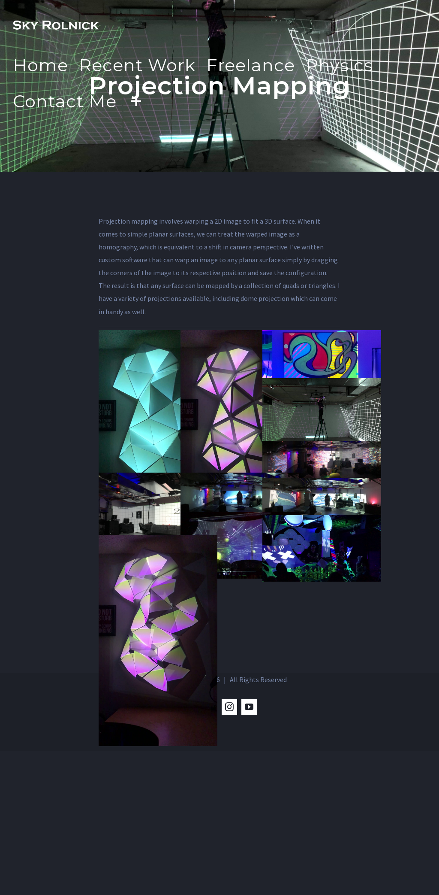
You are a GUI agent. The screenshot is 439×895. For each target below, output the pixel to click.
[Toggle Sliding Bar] (136, 101)
